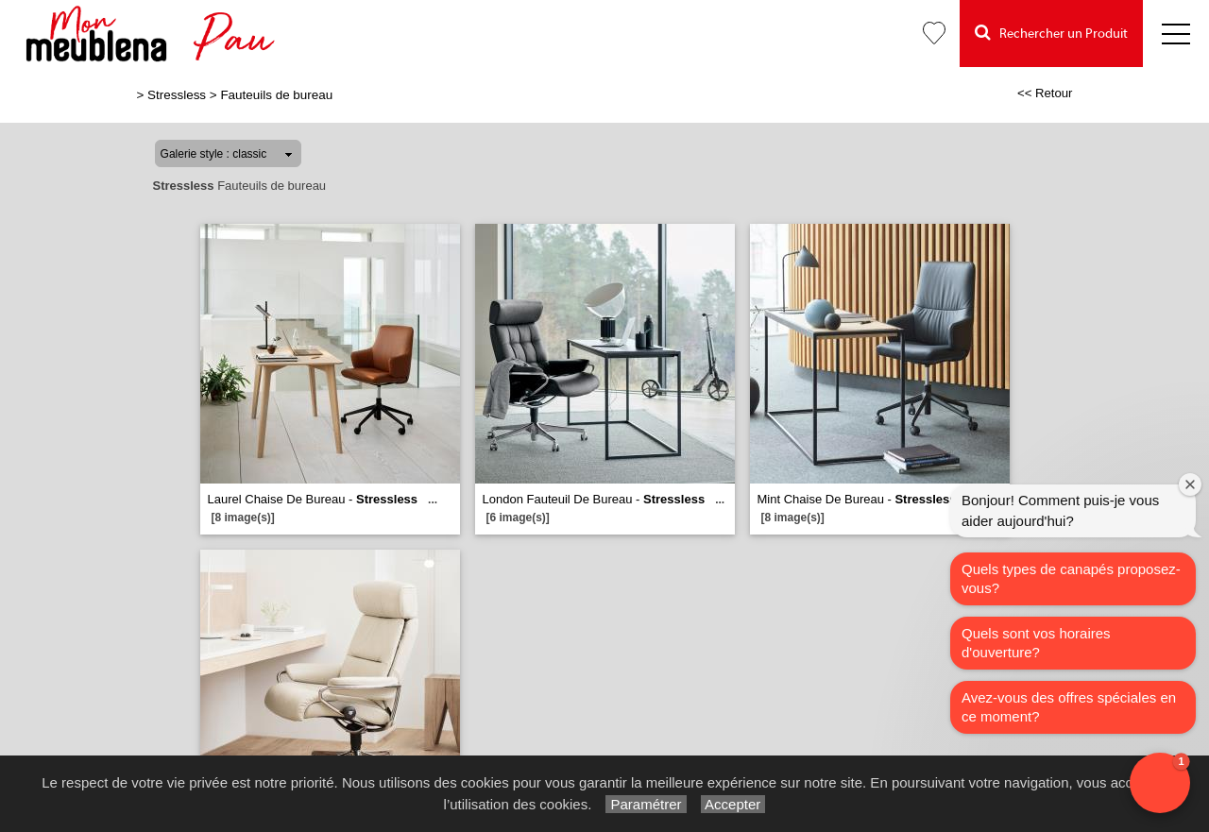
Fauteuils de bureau (276, 95)
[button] (1160, 783)
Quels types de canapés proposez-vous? (1071, 578)
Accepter (733, 804)
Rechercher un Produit (1051, 33)
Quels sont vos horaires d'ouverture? (1036, 642)
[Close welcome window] (1190, 484)
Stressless (176, 95)
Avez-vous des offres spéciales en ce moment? (1069, 706)
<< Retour (1045, 93)
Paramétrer (645, 804)
